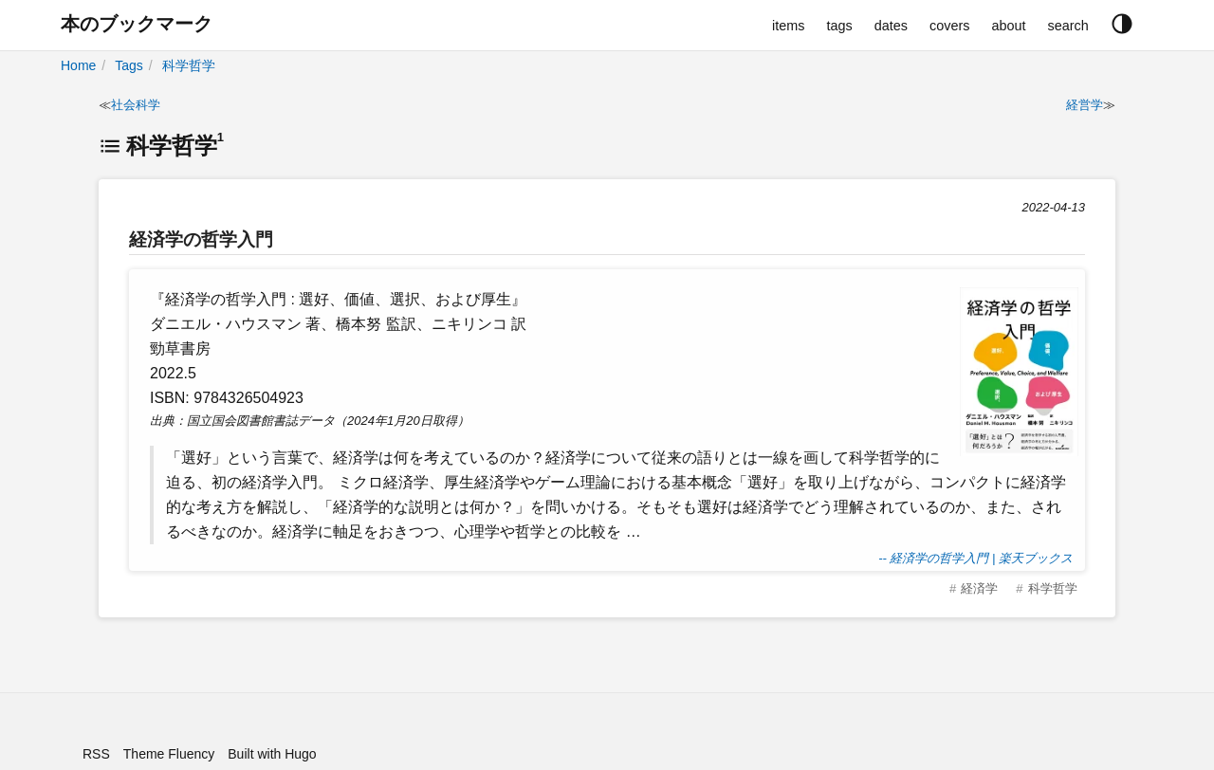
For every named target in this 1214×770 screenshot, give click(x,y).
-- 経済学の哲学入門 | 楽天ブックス (975, 558)
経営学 (1084, 105)
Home (78, 65)
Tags (129, 65)
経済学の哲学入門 (201, 239)
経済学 (979, 588)
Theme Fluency (168, 753)
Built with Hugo (272, 753)
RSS (96, 753)
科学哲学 (188, 65)
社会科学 (135, 105)
